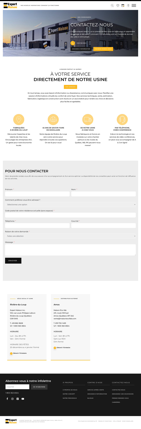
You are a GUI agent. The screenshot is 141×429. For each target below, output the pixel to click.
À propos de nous (70, 390)
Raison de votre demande (16, 232)
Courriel (74, 221)
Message (9, 242)
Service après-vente (95, 390)
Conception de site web (26, 421)
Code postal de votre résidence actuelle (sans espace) (29, 211)
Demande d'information (81, 49)
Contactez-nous (118, 390)
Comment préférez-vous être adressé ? (22, 200)
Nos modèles (25, 5)
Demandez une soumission (123, 394)
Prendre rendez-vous (103, 49)
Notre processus (70, 398)
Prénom (8, 189)
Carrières (116, 402)
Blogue (90, 398)
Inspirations (35, 5)
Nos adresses (71, 87)
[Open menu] (134, 5)
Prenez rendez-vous (120, 398)
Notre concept (69, 394)
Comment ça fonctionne (50, 5)
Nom (73, 189)
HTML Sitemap (117, 421)
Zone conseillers (127, 421)
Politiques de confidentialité (87, 421)
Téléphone (9, 221)
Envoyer (12, 261)
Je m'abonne (39, 387)
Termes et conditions (105, 421)
